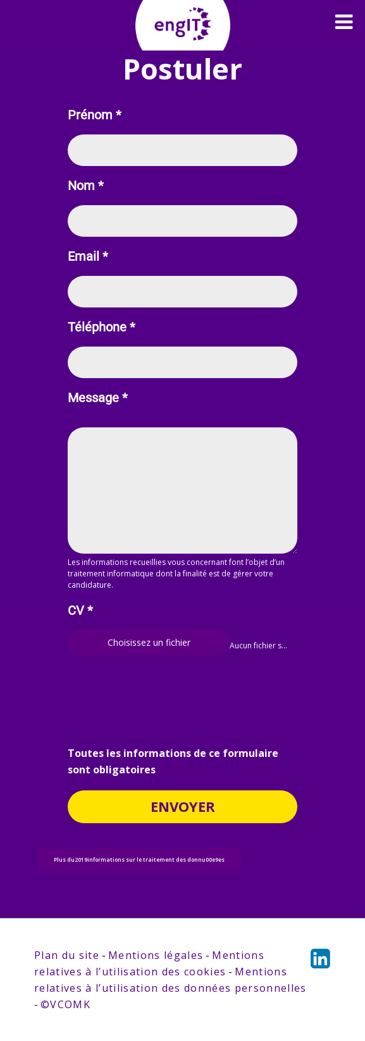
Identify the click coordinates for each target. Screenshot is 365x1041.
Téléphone (101, 327)
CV (80, 611)
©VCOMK (65, 1004)
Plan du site (66, 955)
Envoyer (183, 806)
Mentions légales (155, 955)
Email (88, 256)
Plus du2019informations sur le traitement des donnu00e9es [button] (139, 860)
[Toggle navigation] (343, 22)
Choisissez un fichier (149, 642)
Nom (86, 186)
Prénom (94, 115)
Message (98, 398)
